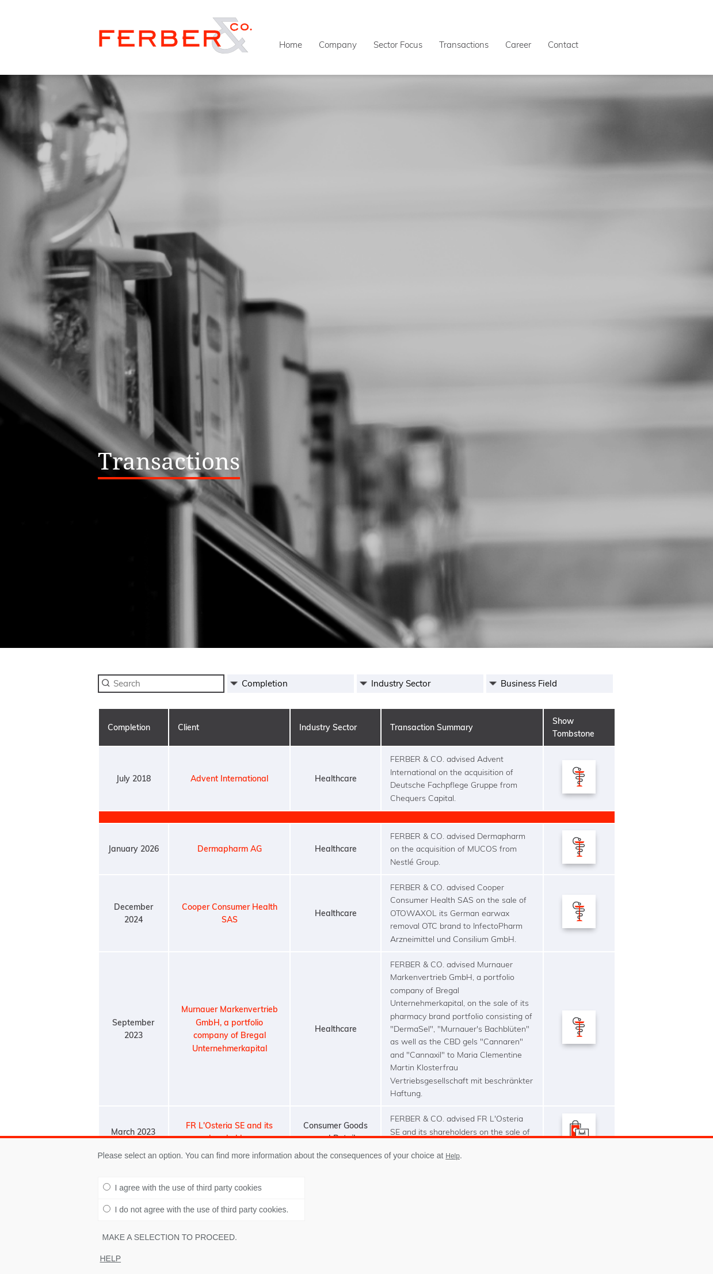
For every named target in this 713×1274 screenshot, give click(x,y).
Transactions (464, 44)
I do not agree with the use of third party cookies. (196, 1209)
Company (338, 44)
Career (518, 44)
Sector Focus (397, 44)
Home (290, 44)
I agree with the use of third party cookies (182, 1187)
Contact (563, 44)
